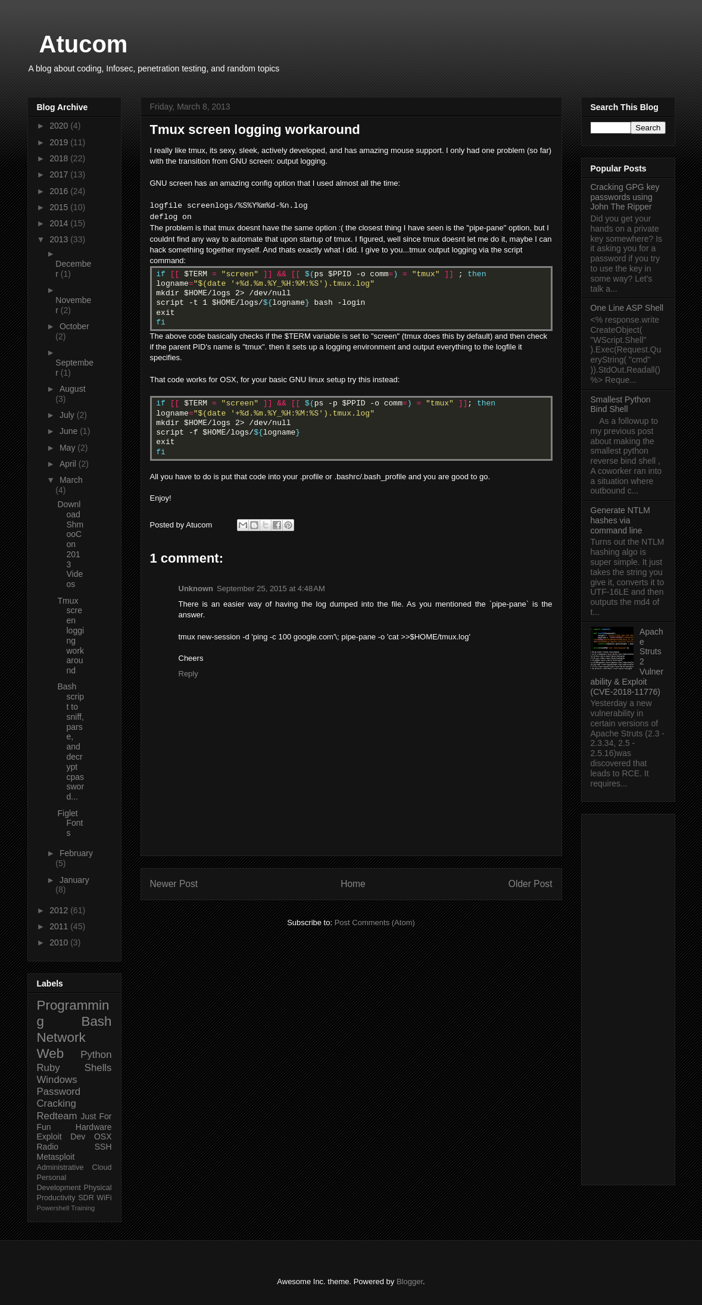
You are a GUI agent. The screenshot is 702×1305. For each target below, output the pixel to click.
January (74, 880)
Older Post (530, 884)
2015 (59, 207)
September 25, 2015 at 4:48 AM (271, 588)
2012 (59, 910)
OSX (103, 1136)
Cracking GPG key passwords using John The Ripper (625, 197)
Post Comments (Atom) (375, 922)
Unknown (196, 588)
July (68, 415)
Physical (98, 1188)
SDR (86, 1198)
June (70, 431)
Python (95, 1054)
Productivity (56, 1198)
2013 (59, 239)
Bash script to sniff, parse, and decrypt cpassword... (70, 741)
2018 (59, 158)
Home (353, 884)
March (71, 480)
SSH (103, 1146)
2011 (59, 926)
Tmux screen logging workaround (70, 636)
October (74, 326)
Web (50, 1053)
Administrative (60, 1167)
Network (61, 1037)
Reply (188, 673)
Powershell (53, 1208)
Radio (48, 1146)
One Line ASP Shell (627, 308)
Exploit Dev (61, 1136)
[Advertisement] (628, 997)
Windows (57, 1079)
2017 (59, 174)
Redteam (57, 1116)
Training (83, 1208)
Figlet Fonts (70, 823)
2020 (59, 125)
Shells (98, 1067)
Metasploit (56, 1157)
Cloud (102, 1167)
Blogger (410, 1281)
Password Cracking (59, 1097)
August (73, 389)
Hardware (94, 1127)
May (68, 447)
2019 (59, 142)
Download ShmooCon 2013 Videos (70, 544)
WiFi (103, 1198)
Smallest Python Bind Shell (621, 404)
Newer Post (174, 884)
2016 (59, 191)
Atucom (83, 44)
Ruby (48, 1067)
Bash (96, 1021)
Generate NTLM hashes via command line (620, 520)
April (69, 464)
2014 (59, 223)
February (76, 853)
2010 (59, 942)
